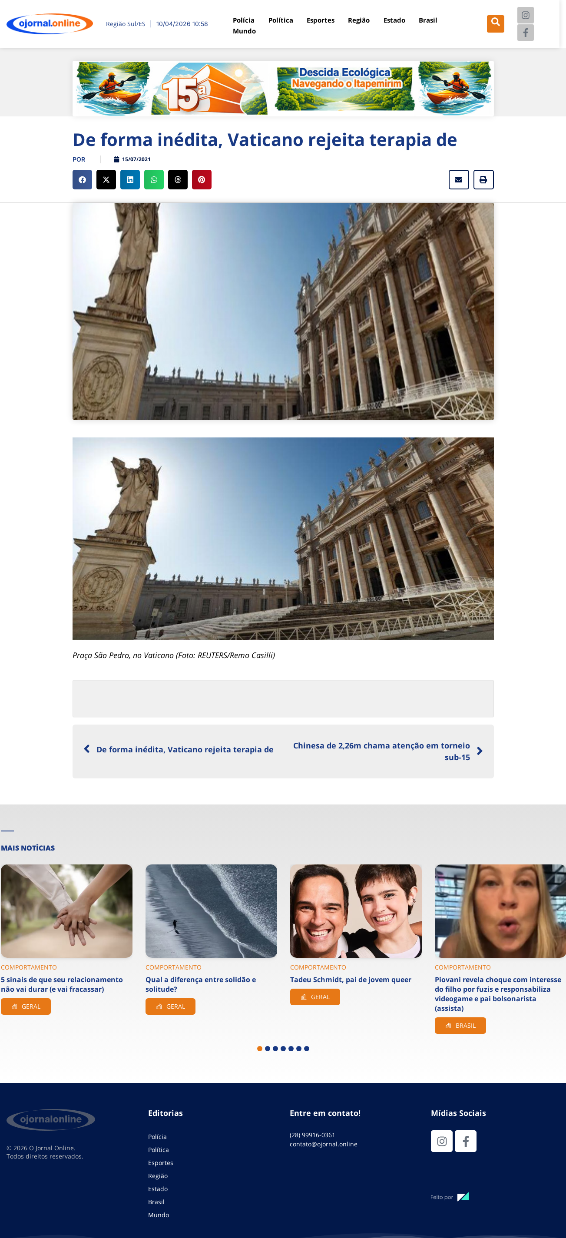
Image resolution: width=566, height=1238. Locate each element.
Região (358, 20)
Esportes (320, 20)
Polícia (244, 20)
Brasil (426, 20)
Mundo (245, 30)
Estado (393, 20)
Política (280, 20)
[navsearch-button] (495, 24)
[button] (82, 179)
